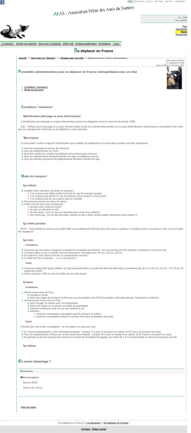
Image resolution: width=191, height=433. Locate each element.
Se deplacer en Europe (116, 423)
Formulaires (104, 44)
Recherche (181, 34)
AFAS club (68, 44)
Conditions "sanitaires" (36, 87)
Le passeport (93, 423)
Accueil (22, 58)
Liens (117, 44)
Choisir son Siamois (26, 44)
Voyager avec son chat (71, 58)
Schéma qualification (86, 44)
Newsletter (181, 29)
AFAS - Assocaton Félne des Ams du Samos (93, 10)
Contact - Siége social (93, 429)
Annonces (140, 1)
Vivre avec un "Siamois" (43, 58)
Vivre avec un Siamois (49, 44)
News (184, 32)
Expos (150, 1)
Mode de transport (34, 90)
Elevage (159, 1)
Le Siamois (7, 44)
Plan (184, 26)
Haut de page (28, 407)
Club (130, 1)
